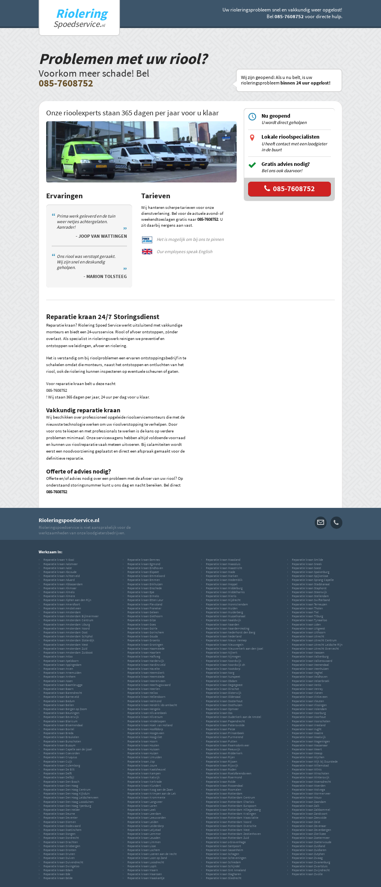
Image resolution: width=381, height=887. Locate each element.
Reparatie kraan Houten (143, 745)
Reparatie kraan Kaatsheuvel (146, 769)
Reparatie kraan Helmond (144, 701)
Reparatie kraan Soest (306, 568)
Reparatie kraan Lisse (141, 846)
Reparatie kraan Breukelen (61, 737)
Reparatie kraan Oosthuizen (224, 705)
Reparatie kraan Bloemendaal (63, 725)
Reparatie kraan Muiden (221, 608)
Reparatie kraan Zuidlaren (309, 850)
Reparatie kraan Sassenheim (224, 850)
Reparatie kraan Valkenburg (310, 656)
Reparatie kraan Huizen (142, 753)
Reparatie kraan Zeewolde (309, 817)
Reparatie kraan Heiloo (142, 693)
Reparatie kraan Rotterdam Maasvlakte (232, 817)
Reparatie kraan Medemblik (224, 580)
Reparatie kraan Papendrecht (225, 721)
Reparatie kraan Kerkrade (144, 782)
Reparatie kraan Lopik (142, 866)
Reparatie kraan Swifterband (311, 600)
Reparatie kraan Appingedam (62, 665)
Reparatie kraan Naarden (222, 624)
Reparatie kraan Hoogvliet (144, 737)
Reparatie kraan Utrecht (308, 636)
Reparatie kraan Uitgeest (308, 628)
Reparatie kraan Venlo (306, 685)
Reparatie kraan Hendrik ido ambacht (152, 705)
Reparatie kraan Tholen (307, 608)
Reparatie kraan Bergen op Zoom (65, 709)
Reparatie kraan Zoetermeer (311, 838)
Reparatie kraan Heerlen (143, 689)
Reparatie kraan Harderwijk (145, 661)
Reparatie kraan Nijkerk (221, 652)
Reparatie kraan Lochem (143, 850)
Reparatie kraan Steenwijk (309, 592)
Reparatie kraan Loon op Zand (147, 858)
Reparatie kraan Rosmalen (223, 789)
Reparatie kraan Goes (141, 624)
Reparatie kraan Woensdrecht (311, 782)
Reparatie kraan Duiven (59, 858)
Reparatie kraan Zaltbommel (311, 810)
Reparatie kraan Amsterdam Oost (65, 632)
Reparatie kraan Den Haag (60, 785)
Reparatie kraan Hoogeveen (145, 733)
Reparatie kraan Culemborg (61, 765)
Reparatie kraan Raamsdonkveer (227, 745)
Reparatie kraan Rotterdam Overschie (231, 826)
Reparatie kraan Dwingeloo (61, 866)
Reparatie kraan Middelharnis (225, 592)
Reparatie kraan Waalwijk (309, 737)
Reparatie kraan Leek (141, 810)
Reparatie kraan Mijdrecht (223, 600)
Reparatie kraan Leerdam (144, 814)
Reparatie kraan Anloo (58, 656)
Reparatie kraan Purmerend (224, 737)
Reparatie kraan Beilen (58, 705)
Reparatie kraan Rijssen (221, 761)
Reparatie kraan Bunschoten (62, 741)
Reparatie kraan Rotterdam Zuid (227, 838)
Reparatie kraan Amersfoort (61, 604)
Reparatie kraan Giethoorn (144, 616)
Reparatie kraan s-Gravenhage (226, 842)
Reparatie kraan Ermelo (143, 596)
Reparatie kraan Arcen (58, 669)
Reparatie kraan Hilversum (145, 717)
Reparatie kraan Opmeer (222, 709)
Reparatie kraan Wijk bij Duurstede (315, 761)
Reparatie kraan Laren (142, 806)
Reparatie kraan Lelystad (144, 830)
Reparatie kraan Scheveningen (226, 858)
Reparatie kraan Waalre (307, 733)
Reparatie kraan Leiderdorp (145, 826)
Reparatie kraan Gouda (142, 636)
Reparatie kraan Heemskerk (145, 673)
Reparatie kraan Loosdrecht (145, 862)
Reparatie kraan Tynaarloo (309, 620)
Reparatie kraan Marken (222, 576)
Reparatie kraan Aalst (57, 568)
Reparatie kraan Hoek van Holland (149, 725)
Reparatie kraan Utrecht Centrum (314, 640)
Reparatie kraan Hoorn (142, 741)
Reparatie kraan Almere (59, 596)
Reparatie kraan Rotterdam (224, 793)
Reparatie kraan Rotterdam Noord (228, 822)
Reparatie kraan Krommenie (146, 797)
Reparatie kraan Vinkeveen (309, 697)
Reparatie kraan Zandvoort (309, 814)
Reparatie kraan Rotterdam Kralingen (231, 814)
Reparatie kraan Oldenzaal (223, 697)
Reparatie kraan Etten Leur (145, 600)
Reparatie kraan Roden (221, 769)
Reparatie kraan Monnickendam (227, 604)
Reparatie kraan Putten (221, 741)
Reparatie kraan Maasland (223, 560)
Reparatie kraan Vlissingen (309, 705)
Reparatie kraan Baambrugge (62, 685)
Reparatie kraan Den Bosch (61, 782)
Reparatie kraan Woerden (308, 785)
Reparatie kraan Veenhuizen (310, 669)
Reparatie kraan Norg (220, 673)
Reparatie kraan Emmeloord (146, 576)
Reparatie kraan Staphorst (309, 588)
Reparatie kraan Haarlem (144, 652)
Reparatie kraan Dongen (59, 834)
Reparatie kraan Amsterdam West (65, 644)
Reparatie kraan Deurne (59, 814)
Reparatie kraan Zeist (306, 822)
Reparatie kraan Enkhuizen (144, 584)
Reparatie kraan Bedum (59, 701)
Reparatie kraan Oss (219, 713)
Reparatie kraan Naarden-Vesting (227, 628)
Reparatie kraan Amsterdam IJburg (66, 624)
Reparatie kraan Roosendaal (224, 785)
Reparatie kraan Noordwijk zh (225, 665)
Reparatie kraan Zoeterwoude (311, 842)
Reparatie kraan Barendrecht (62, 693)
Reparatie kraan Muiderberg (224, 612)
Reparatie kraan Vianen (307, 693)
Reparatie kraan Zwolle (307, 874)
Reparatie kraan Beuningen (61, 713)
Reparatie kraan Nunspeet (223, 676)
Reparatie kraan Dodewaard (61, 826)
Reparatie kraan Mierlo (221, 596)
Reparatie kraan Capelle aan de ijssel (67, 749)
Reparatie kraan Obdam (221, 681)
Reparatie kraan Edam (58, 870)
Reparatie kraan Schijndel (223, 866)
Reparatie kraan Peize (220, 729)
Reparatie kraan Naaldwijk (223, 620)
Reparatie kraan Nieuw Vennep (226, 640)
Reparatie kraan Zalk (305, 806)
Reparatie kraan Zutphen (308, 854)
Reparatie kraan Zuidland (308, 846)
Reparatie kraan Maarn (142, 870)
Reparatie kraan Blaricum (60, 721)
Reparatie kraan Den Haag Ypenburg (67, 806)
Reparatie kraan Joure (142, 765)
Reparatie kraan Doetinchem (62, 830)
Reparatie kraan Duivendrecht (63, 862)
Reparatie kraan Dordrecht (61, 838)
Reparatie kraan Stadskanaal (311, 584)
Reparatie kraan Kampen (144, 773)
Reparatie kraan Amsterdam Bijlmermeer (71, 616)
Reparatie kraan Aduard (59, 580)
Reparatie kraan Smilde (307, 560)
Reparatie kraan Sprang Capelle (313, 580)
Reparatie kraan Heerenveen (146, 681)
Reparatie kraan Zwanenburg (311, 862)
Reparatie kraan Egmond (143, 564)
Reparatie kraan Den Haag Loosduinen (68, 802)
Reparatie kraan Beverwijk (61, 717)
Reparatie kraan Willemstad (310, 765)
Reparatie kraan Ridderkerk (224, 753)
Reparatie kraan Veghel (307, 673)
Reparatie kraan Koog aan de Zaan (150, 789)
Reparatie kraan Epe (140, 592)
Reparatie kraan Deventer (60, 817)
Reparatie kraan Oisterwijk (223, 693)
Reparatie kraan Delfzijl (58, 777)
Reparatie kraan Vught (306, 729)
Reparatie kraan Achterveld (61, 576)
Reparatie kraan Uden (306, 624)
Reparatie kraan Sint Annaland (226, 870)
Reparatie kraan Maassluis (223, 564)
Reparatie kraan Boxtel (58, 729)
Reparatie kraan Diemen (59, 822)
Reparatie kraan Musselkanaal (225, 616)
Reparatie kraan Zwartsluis (309, 866)
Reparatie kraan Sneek (307, 564)
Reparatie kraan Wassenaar (310, 745)
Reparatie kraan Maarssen (144, 874)
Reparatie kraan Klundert (144, 785)
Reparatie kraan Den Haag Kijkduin (66, 793)
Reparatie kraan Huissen (143, 749)
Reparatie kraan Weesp (307, 753)
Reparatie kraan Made (220, 572)
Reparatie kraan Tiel (305, 612)
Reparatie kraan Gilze (141, 620)
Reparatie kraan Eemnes (143, 560)
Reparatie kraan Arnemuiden (62, 673)
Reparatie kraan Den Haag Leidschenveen (70, 797)
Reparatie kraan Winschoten (310, 773)
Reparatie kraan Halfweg (143, 656)
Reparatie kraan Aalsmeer (60, 564)
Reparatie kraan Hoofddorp (145, 729)
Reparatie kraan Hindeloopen (146, 721)
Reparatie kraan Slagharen (223, 874)
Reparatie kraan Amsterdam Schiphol (68, 636)
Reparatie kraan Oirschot (222, 689)
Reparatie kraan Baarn (58, 689)
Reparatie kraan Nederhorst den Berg (230, 632)
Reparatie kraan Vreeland (308, 725)
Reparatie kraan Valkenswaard (312, 661)
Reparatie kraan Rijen (220, 757)
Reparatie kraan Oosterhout (224, 701)
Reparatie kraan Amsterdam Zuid (65, 648)
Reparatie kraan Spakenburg (310, 572)
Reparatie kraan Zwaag (307, 858)
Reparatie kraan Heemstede (145, 676)
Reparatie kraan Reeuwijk (223, 749)
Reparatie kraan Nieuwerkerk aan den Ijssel (234, 648)
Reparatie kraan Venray (307, 689)
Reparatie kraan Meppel (221, 584)
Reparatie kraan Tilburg (307, 616)
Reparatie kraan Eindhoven (145, 568)
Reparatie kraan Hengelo (143, 709)
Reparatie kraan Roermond (224, 777)
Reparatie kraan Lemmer (144, 834)
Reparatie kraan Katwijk (143, 777)
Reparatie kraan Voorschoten (311, 721)
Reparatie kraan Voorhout (309, 717)
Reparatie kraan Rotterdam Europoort (231, 806)
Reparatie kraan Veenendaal (310, 665)
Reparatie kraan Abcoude (60, 572)
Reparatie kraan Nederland (223, 636)
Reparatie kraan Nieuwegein (224, 644)
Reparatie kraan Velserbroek (310, 681)
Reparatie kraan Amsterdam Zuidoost (68, 652)
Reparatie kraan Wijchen (308, 757)
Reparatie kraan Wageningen (311, 741)
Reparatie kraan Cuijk (57, 761)
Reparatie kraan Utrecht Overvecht (315, 648)
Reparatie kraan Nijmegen (223, 656)
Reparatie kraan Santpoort (223, 846)
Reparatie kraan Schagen (222, 854)
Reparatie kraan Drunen (59, 854)
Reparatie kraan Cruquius (60, 757)
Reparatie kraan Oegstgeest (224, 685)
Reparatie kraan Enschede (144, 588)
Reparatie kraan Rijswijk (222, 765)
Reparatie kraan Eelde (58, 878)
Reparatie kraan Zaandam (309, 802)
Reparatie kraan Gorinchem (145, 632)
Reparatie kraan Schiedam (223, 862)
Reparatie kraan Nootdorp (223, 669)
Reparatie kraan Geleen (143, 612)
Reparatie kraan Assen (58, 681)
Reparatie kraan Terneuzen (309, 604)
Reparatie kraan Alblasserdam (63, 584)
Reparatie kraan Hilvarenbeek (147, 713)
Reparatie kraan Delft (57, 773)
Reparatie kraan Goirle (142, 628)
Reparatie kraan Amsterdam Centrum (68, 620)
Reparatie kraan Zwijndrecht (311, 870)
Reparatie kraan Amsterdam (62, 612)
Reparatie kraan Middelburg (224, 588)
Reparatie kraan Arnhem (59, 676)
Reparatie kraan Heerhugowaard (148, 685)
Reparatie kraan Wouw (307, 797)
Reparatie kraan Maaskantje (145, 878)
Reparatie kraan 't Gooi (58, 560)
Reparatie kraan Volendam (309, 709)
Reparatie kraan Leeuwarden (146, 817)
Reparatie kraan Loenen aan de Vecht (152, 854)
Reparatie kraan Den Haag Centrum (67, 789)
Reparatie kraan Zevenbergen (311, 830)
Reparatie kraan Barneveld (61, 697)
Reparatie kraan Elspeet (143, 572)
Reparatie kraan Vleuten (308, 701)
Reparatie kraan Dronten (59, 850)
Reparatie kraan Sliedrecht (223, 878)
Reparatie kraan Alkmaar (60, 588)
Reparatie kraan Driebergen (61, 846)
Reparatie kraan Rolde (220, 782)
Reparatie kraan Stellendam (310, 596)
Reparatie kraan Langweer (144, 802)
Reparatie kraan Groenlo (143, 640)
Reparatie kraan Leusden (143, 838)
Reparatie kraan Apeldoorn (60, 661)
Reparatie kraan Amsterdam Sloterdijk (68, 640)
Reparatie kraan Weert (307, 749)
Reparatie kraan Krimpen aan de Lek (151, 793)
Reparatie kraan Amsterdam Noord (66, 628)
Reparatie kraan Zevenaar (309, 826)
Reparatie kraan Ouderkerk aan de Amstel (233, 717)
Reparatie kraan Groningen (145, 644)
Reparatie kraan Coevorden (61, 753)
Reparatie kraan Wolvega (308, 789)
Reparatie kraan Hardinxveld (146, 665)
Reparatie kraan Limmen (144, 842)
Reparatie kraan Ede (56, 874)
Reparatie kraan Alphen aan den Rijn (67, 600)
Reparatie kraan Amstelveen (62, 608)
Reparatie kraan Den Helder (61, 810)
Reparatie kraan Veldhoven (309, 676)
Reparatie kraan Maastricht (224, 568)
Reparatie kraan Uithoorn (308, 632)
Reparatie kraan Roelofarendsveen (228, 773)
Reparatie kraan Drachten (60, 842)
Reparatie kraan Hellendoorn (146, 697)
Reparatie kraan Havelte (143, 669)
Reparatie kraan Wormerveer (311, 793)
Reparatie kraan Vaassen (308, 652)
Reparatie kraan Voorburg (309, 713)
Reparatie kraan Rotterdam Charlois (230, 802)
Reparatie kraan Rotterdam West (228, 830)
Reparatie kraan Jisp (141, 761)
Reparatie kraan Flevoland (144, 604)
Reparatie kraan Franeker (144, 608)
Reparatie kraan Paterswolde (225, 725)
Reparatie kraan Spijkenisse (310, 576)
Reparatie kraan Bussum (59, 745)
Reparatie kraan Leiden (142, 822)
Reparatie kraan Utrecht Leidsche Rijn (317, 644)
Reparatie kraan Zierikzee (309, 834)
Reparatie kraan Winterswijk (310, 777)
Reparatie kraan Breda (58, 733)
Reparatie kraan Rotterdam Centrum (230, 797)
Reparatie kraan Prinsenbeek (225, 733)
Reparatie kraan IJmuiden (144, 757)
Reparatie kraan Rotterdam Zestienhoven (233, 834)
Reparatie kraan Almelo (59, 592)
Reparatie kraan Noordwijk (223, 661)
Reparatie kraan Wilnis (306, 769)
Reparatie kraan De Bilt (59, 769)
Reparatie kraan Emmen (143, 580)
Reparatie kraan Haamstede (145, 648)
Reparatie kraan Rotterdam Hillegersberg (233, 810)
